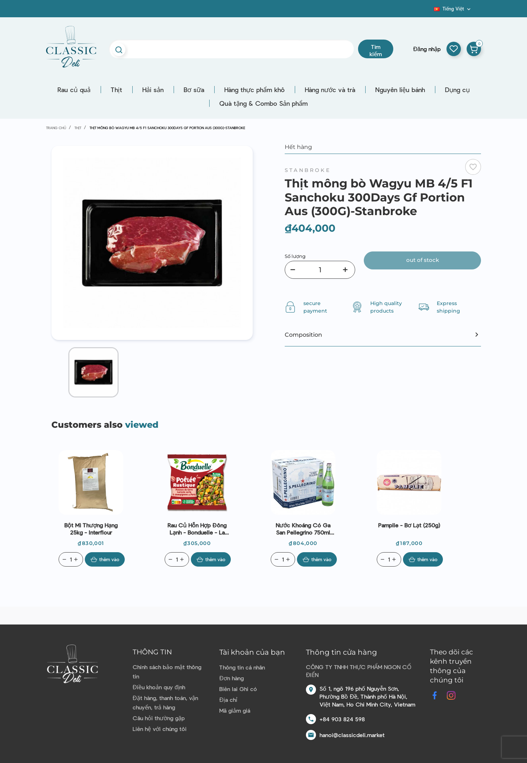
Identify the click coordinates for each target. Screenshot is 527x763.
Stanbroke (308, 170)
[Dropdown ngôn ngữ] (453, 8)
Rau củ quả (74, 90)
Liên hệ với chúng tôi (160, 728)
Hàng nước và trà (330, 90)
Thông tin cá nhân (242, 667)
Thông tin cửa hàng (341, 652)
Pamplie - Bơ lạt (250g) (409, 525)
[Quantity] (71, 559)
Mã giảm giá (234, 710)
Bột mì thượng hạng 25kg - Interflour (91, 529)
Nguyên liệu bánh (400, 90)
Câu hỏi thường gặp (159, 717)
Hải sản (153, 90)
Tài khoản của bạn (252, 652)
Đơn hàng (231, 678)
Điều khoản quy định (159, 686)
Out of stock (422, 259)
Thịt (116, 90)
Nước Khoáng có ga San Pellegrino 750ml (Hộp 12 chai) (303, 529)
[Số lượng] (320, 270)
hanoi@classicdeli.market (352, 734)
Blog (429, 11)
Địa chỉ (228, 699)
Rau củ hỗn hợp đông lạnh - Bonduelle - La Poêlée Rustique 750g (197, 529)
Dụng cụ (457, 90)
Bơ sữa (194, 90)
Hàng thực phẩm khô (254, 90)
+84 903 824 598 (342, 719)
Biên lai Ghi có (238, 688)
